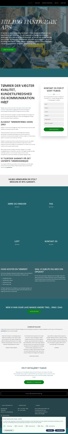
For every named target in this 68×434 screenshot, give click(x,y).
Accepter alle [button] (60, 430)
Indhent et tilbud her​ (34, 382)
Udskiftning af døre (7, 278)
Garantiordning (47, 3)
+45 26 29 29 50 (6, 415)
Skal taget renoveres (21, 108)
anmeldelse (4, 331)
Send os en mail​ (8, 49)
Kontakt (63, 3)
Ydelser (37, 3)
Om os (56, 3)
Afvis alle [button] (50, 430)
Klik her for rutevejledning (7, 412)
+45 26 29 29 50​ (34, 311)
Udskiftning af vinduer (8, 280)
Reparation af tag (7, 282)
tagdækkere (9, 167)
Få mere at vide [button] (8, 430)
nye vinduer (8, 108)
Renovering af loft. (7, 284)
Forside (30, 3)
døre (15, 108)
